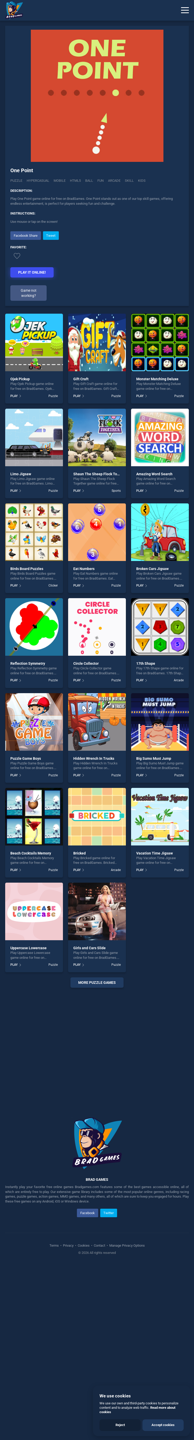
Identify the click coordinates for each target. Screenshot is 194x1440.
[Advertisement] (97, 1046)
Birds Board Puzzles (26, 569)
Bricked (79, 853)
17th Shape (145, 663)
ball (89, 181)
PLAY (14, 396)
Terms (54, 1245)
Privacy (68, 1245)
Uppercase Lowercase (28, 948)
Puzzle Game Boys (25, 758)
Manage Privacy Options (127, 1245)
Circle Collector (86, 663)
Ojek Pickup (20, 379)
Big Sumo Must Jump (153, 758)
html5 (75, 181)
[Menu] (185, 10)
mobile (60, 181)
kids (142, 181)
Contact (99, 1245)
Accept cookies (163, 1425)
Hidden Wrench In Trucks (93, 758)
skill (129, 181)
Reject (120, 1425)
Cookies (83, 1245)
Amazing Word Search (154, 474)
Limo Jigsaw (20, 474)
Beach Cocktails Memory (30, 853)
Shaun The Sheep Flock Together (100, 474)
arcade (114, 181)
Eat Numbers (84, 569)
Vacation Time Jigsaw (154, 853)
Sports (116, 491)
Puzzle (16, 181)
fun (100, 181)
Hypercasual (38, 181)
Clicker (53, 585)
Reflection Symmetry (27, 663)
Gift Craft (81, 379)
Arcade (179, 680)
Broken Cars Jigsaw (152, 569)
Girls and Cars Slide (89, 948)
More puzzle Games (97, 982)
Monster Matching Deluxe (157, 379)
